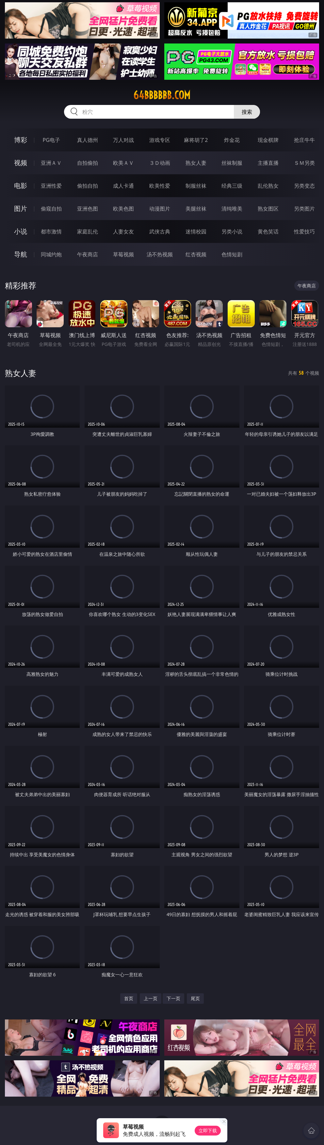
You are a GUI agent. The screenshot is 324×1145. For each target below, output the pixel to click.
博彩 (20, 139)
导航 (20, 254)
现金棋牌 (268, 140)
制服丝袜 (196, 185)
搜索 (247, 111)
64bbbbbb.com (161, 95)
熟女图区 (268, 208)
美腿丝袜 (196, 208)
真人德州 (87, 140)
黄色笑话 (268, 231)
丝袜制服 (231, 162)
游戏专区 (159, 140)
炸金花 (232, 140)
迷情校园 (196, 231)
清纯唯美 (231, 208)
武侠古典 (159, 231)
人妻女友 (123, 231)
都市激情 (51, 231)
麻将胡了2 (196, 140)
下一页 (173, 998)
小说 (20, 231)
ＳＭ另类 (304, 162)
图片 (20, 208)
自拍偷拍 (87, 162)
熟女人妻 (196, 162)
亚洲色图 (87, 208)
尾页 (195, 998)
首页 (128, 998)
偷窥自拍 (51, 208)
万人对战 (123, 140)
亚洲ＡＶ (51, 162)
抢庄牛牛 (304, 140)
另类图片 (304, 208)
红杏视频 (196, 254)
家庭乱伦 (87, 231)
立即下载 (208, 1130)
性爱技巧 (304, 231)
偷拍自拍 (87, 185)
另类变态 (304, 185)
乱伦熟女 (268, 185)
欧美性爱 (159, 185)
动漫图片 (159, 208)
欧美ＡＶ (123, 162)
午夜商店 (87, 254)
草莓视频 (123, 254)
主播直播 (268, 162)
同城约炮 (51, 254)
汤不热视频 (160, 254)
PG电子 (51, 140)
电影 (20, 185)
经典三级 (231, 185)
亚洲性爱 (51, 185)
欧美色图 (123, 208)
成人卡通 (123, 185)
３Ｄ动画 (159, 162)
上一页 (150, 998)
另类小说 (231, 231)
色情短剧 (231, 254)
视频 (20, 162)
